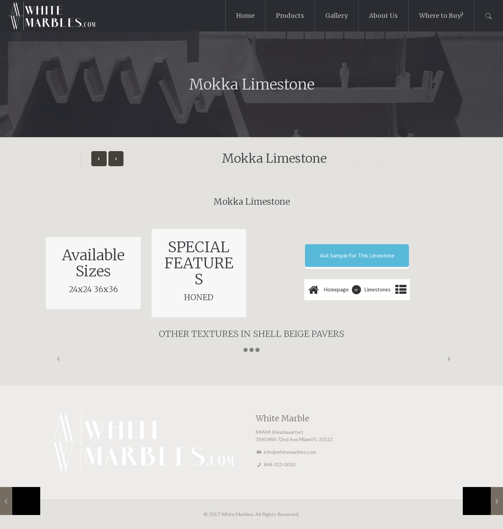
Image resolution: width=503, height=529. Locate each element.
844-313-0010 (279, 464)
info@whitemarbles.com (290, 452)
